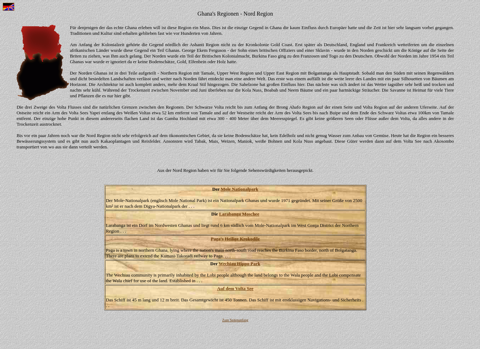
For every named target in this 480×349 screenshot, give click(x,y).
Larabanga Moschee (239, 214)
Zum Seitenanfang (235, 320)
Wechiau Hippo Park (239, 263)
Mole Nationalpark (239, 189)
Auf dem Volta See (235, 288)
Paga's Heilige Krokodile (235, 238)
